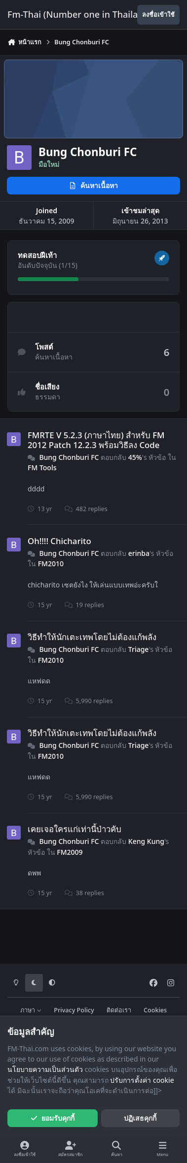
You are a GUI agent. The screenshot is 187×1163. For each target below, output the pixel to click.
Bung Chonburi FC (69, 457)
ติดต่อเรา (119, 1010)
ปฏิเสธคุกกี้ (140, 1118)
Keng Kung (146, 841)
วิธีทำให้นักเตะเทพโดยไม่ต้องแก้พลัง (92, 637)
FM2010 (51, 563)
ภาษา (30, 1010)
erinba (139, 553)
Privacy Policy (74, 1010)
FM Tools (42, 467)
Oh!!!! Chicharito (59, 541)
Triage (138, 649)
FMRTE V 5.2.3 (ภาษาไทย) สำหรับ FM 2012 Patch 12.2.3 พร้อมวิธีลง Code (96, 440)
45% (135, 457)
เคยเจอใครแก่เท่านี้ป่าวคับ (74, 829)
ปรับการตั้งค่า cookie (142, 1080)
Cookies (155, 1010)
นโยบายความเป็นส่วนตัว (45, 1069)
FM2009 (69, 852)
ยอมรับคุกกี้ (53, 1118)
